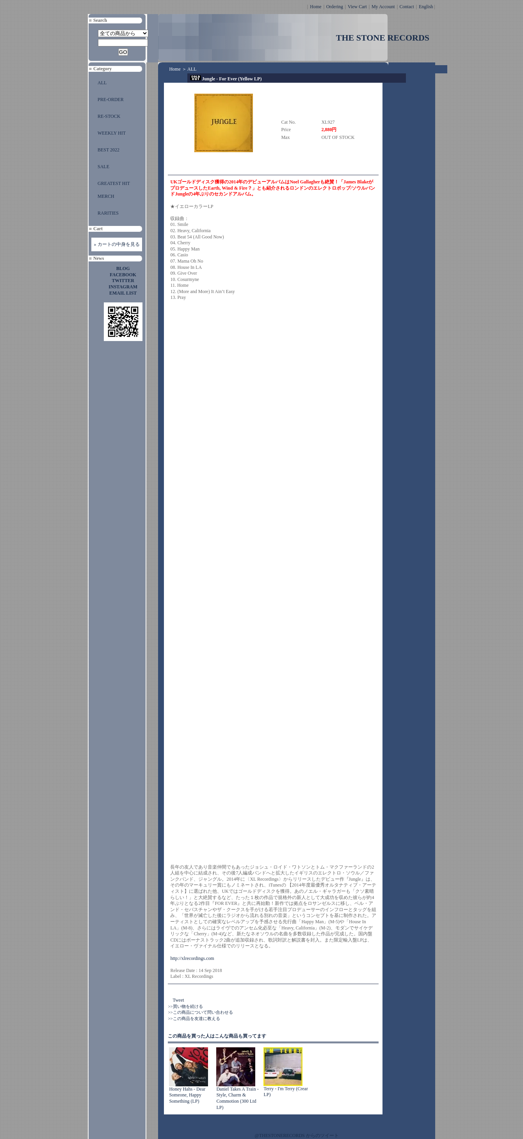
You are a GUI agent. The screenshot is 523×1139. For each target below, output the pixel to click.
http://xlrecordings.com (192, 958)
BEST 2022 (108, 150)
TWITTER (123, 280)
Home (315, 6)
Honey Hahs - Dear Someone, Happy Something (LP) (187, 1095)
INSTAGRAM (123, 287)
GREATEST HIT (114, 183)
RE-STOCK (109, 116)
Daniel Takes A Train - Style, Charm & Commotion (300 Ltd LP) (237, 1098)
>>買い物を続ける (185, 1006)
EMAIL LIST (123, 293)
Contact (407, 6)
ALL (102, 82)
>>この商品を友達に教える (194, 1018)
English (426, 6)
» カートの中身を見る (117, 244)
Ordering (334, 6)
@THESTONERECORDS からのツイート (297, 1135)
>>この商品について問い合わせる (200, 1012)
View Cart (357, 6)
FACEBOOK (123, 274)
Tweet (178, 1000)
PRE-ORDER (111, 99)
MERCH (106, 196)
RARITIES (108, 213)
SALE (103, 166)
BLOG (123, 268)
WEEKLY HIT (112, 133)
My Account (383, 6)
